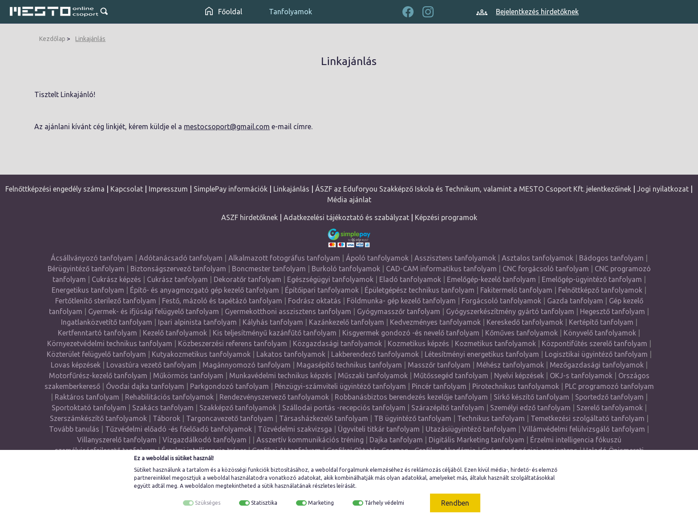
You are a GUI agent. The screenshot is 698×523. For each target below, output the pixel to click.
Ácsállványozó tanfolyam (92, 258)
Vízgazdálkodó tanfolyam (204, 440)
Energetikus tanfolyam (88, 290)
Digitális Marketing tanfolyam (476, 440)
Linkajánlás (90, 38)
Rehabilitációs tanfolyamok (169, 397)
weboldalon (199, 486)
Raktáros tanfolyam (87, 397)
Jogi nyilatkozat (663, 189)
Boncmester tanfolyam (269, 269)
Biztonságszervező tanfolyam (178, 269)
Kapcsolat (126, 189)
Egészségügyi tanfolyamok (330, 279)
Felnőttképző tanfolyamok (600, 290)
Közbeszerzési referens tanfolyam (232, 343)
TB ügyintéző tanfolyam (412, 418)
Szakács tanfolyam (163, 408)
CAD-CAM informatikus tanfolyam (442, 269)
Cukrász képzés (116, 279)
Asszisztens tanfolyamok (455, 258)
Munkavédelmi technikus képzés (280, 376)
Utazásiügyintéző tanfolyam (471, 429)
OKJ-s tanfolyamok (581, 376)
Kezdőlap (52, 38)
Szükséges (207, 503)
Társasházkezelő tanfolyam (324, 418)
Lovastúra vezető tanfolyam (151, 365)
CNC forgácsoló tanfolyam (546, 269)
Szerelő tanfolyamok (609, 408)
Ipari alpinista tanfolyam (197, 322)
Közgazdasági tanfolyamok (337, 343)
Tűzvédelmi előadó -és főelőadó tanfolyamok (178, 429)
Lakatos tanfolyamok (290, 354)
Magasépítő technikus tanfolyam (350, 365)
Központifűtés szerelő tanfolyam (594, 343)
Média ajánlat (349, 200)
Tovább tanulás (74, 429)
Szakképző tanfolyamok (237, 408)
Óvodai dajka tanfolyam (145, 386)
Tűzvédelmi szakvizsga (295, 429)
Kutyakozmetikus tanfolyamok (201, 354)
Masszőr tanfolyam (439, 365)
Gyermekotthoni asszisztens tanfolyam (288, 311)
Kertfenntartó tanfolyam (97, 333)
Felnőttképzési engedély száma (55, 189)
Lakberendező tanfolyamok (375, 354)
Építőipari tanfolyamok (322, 290)
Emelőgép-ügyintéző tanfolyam (592, 279)
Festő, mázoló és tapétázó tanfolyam (222, 301)
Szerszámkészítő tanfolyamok (98, 418)
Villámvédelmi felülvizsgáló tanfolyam (583, 429)
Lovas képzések (76, 365)
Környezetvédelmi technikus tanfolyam (109, 343)
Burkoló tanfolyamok (346, 269)
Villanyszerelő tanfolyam (117, 440)
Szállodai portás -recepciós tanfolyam (344, 408)
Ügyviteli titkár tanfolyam (379, 429)
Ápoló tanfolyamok (377, 258)
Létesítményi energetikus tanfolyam (482, 354)
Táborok (166, 418)
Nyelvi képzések (519, 376)
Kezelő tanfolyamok (175, 333)
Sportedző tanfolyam (609, 397)
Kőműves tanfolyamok (521, 333)
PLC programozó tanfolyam (609, 386)
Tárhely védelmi (384, 503)
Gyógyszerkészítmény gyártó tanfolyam (510, 311)
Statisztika (264, 503)
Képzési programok (446, 217)
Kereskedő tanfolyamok (525, 322)
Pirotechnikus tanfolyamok (515, 386)
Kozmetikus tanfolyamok (495, 343)
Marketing (321, 503)
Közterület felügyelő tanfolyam (96, 354)
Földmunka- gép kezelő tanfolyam (401, 301)
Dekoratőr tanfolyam (247, 279)
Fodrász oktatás (314, 301)
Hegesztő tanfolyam (612, 311)
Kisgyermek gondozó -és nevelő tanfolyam (410, 333)
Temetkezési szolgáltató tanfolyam (588, 418)
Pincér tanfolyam (439, 386)
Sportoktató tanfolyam (89, 408)
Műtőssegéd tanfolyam (451, 376)
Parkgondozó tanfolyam (229, 386)
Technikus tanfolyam (491, 418)
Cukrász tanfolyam (177, 279)
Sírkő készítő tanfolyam (531, 397)
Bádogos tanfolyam (611, 258)
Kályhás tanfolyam (273, 322)
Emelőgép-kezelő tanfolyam (491, 279)
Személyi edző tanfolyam (530, 408)
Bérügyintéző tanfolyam (86, 269)
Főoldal (223, 12)
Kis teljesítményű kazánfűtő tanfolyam (275, 333)
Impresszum (168, 189)
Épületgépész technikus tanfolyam (420, 290)
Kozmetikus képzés (418, 343)
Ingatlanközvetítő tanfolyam (106, 322)
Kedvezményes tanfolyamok (435, 322)
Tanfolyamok (290, 12)
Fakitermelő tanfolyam (516, 290)
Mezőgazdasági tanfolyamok (597, 365)
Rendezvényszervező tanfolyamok (274, 397)
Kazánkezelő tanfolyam (346, 322)
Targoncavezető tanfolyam (229, 418)
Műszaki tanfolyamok (373, 376)
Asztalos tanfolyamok (537, 258)
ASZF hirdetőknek (249, 217)
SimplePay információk (231, 189)
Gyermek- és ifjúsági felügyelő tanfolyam (153, 311)
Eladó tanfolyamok (410, 279)
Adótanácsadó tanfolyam (181, 258)
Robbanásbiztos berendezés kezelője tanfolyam (411, 397)
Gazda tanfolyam (575, 301)
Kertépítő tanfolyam (601, 322)
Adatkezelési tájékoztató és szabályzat (346, 217)
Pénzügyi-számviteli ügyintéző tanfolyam (340, 386)
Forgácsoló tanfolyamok (501, 301)
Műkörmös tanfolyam (188, 376)
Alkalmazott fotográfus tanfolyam (284, 258)
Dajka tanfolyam (396, 440)
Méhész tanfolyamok (510, 365)
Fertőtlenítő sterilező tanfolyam (105, 301)
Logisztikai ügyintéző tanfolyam (596, 354)
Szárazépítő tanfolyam (447, 408)
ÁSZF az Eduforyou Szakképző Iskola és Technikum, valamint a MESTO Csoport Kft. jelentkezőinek (473, 189)
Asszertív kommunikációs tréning (310, 440)
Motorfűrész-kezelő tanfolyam (98, 376)
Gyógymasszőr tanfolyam (398, 311)
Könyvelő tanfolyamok (600, 333)
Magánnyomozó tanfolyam (247, 365)
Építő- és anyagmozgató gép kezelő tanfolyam (204, 290)
